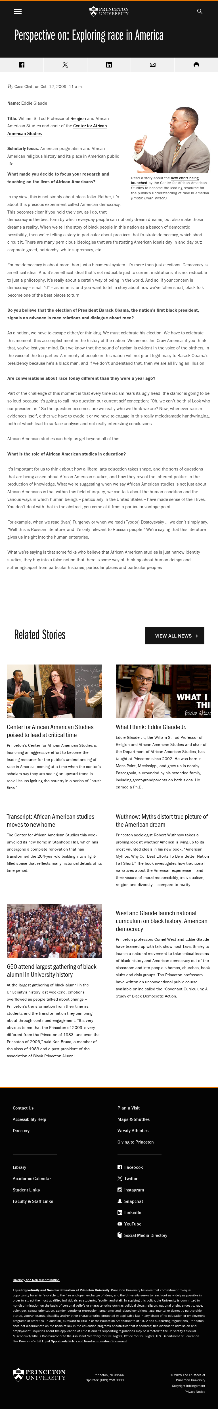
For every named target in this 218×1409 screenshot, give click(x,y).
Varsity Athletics (133, 1130)
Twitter (130, 1178)
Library (19, 1167)
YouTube (132, 1224)
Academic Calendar (32, 1178)
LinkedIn (132, 1212)
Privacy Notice (195, 1391)
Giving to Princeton (136, 1142)
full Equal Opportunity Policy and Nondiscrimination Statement (82, 1341)
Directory (21, 1130)
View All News (173, 635)
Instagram (134, 1190)
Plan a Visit (129, 1108)
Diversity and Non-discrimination (36, 1280)
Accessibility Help (29, 1119)
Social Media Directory (145, 1235)
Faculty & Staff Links (33, 1201)
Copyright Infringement (188, 1385)
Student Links (26, 1190)
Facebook (133, 1167)
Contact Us (23, 1108)
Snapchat (133, 1201)
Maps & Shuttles (134, 1119)
